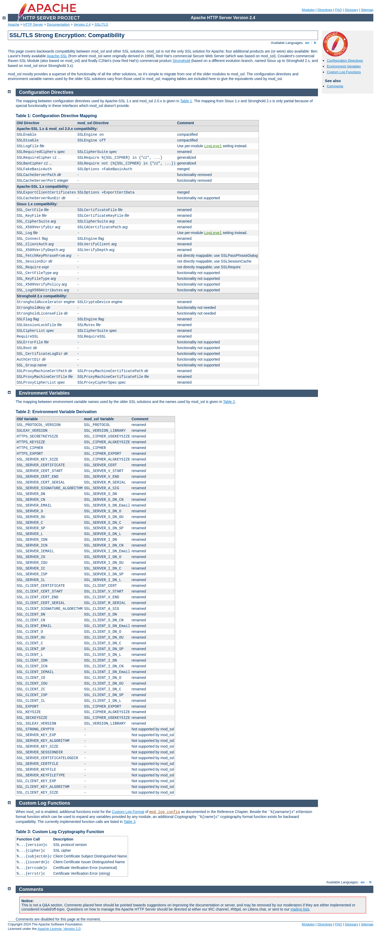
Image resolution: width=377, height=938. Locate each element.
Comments (335, 86)
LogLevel (213, 146)
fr (315, 43)
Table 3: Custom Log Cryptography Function (60, 831)
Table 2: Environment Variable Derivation (56, 412)
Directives (324, 10)
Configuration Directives (345, 60)
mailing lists (300, 909)
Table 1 (186, 101)
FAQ (338, 10)
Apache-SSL (57, 56)
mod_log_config (164, 812)
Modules (308, 10)
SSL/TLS (101, 24)
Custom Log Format (128, 812)
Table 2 (229, 402)
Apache (13, 24)
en (307, 43)
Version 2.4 (82, 24)
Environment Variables (344, 66)
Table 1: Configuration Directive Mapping (56, 115)
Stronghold (181, 61)
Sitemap (367, 10)
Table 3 (129, 822)
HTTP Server (33, 24)
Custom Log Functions (344, 72)
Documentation (58, 24)
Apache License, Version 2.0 (58, 929)
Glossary (351, 10)
